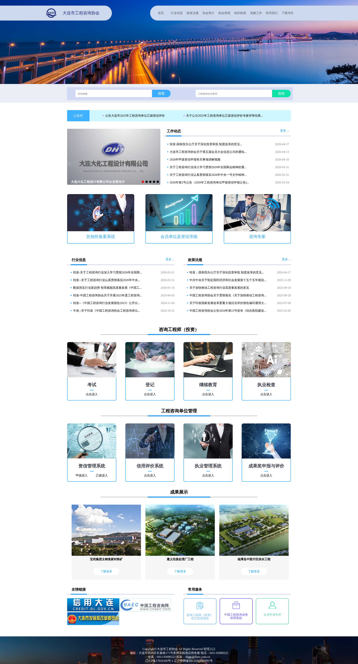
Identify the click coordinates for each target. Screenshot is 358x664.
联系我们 (272, 13)
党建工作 (256, 13)
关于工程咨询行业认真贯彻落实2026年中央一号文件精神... (208, 174)
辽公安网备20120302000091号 (193, 660)
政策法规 (193, 13)
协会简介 (208, 13)
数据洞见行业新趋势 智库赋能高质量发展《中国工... (107, 287)
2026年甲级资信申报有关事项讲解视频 (195, 159)
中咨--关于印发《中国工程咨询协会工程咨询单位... (106, 310)
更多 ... (284, 130)
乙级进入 (102, 475)
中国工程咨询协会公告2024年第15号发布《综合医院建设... (227, 310)
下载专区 (288, 13)
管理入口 (209, 649)
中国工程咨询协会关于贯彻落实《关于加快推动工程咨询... (227, 295)
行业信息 (177, 13)
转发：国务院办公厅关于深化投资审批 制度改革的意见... (226, 272)
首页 (161, 13)
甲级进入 (82, 475)
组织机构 (240, 13)
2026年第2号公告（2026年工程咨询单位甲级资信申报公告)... (209, 182)
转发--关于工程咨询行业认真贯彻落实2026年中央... (106, 280)
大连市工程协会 (167, 649)
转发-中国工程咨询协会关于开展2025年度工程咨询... (107, 295)
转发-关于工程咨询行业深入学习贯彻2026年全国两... (107, 272)
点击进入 (92, 394)
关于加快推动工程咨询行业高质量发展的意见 (219, 287)
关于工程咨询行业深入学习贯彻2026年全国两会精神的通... (208, 167)
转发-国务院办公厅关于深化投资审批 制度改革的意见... (206, 144)
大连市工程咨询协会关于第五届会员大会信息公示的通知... (208, 151)
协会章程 (224, 13)
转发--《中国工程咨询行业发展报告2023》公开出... (106, 303)
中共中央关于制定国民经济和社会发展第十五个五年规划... (227, 280)
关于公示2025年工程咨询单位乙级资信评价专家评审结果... (224, 115)
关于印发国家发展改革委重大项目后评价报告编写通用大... (227, 303)
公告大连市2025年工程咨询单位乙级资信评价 (135, 115)
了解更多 (106, 571)
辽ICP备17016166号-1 (159, 660)
